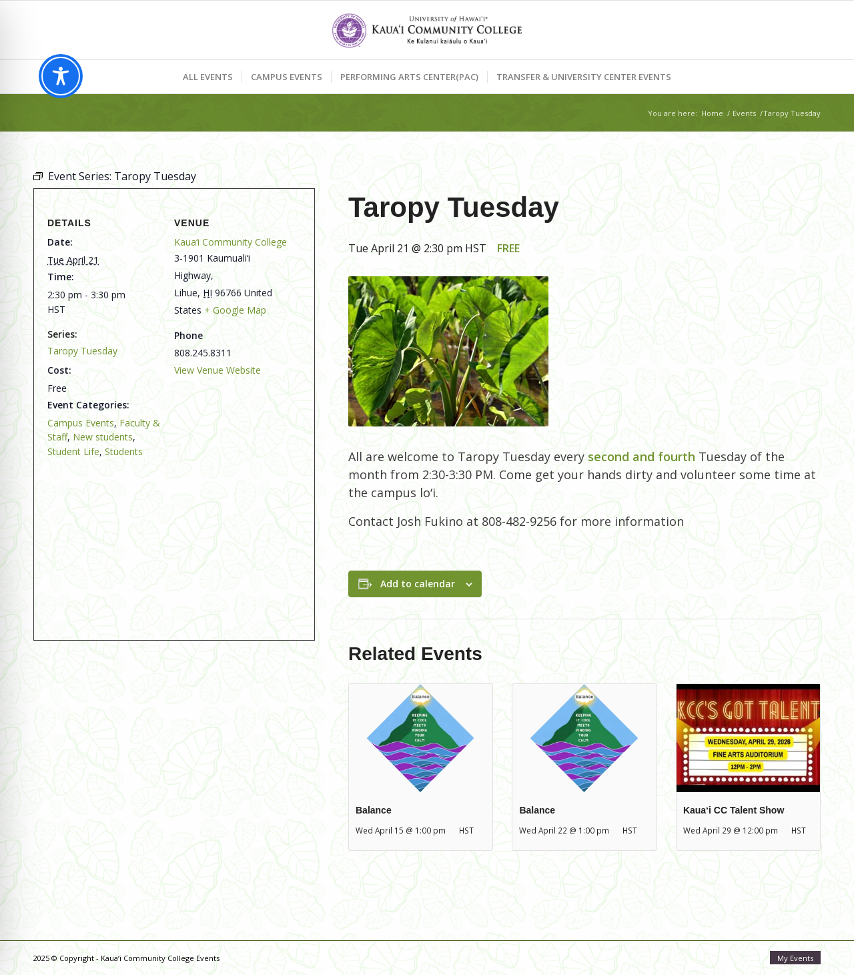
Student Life (73, 451)
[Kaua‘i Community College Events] (426, 30)
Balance (374, 810)
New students (103, 436)
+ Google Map (235, 310)
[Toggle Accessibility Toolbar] (60, 76)
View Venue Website (217, 370)
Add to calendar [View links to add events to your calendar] (417, 583)
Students (124, 451)
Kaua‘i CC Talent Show (733, 810)
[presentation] (420, 737)
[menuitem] (208, 76)
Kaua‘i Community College (230, 242)
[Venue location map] (169, 542)
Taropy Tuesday (82, 350)
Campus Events (80, 422)
